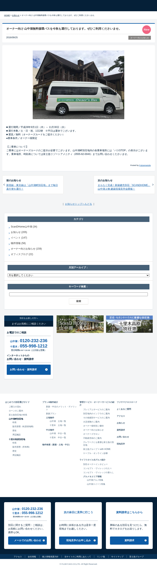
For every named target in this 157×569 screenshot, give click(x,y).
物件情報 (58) (18, 243)
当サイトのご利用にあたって (77, 557)
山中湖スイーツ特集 (96, 484)
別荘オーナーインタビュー (95, 464)
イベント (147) (19, 237)
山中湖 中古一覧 (58, 433)
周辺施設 (16, 434)
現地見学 (121, 444)
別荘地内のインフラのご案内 (96, 413)
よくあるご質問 (124, 409)
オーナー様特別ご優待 (93, 426)
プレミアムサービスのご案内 (96, 409)
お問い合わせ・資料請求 (23, 369)
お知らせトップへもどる (78, 204)
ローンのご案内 (16, 411)
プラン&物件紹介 (50, 402)
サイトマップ (117, 557)
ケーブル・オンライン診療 (95, 453)
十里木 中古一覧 (58, 437)
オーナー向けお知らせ (139, 38)
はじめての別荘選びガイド (17, 402)
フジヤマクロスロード (127, 402)
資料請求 (121, 430)
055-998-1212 (33, 345)
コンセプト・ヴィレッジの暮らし (98, 472)
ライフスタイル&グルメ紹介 (92, 460)
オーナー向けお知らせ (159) (26, 248)
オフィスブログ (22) (22, 254)
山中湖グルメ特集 (95, 480)
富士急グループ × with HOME (97, 449)
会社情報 (32, 557)
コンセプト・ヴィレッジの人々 (97, 468)
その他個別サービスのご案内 (96, 418)
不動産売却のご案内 (92, 438)
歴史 (14, 430)
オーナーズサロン (91, 434)
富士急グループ (136, 557)
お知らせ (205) (19, 232)
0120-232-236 (33, 340)
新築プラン (51, 413)
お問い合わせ (123, 437)
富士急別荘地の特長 (18, 415)
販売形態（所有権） (21, 447)
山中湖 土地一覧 (58, 421)
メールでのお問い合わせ (27, 540)
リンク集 (101, 557)
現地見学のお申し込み (78, 540)
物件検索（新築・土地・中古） (56, 445)
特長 (14, 422)
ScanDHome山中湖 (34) (24, 226)
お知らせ (15, 15)
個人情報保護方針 (50, 557)
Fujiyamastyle (145, 165)
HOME (7, 15)
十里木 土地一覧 (58, 425)
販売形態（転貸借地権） (23, 426)
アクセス (121, 416)
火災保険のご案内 (91, 422)
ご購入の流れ (15, 406)
